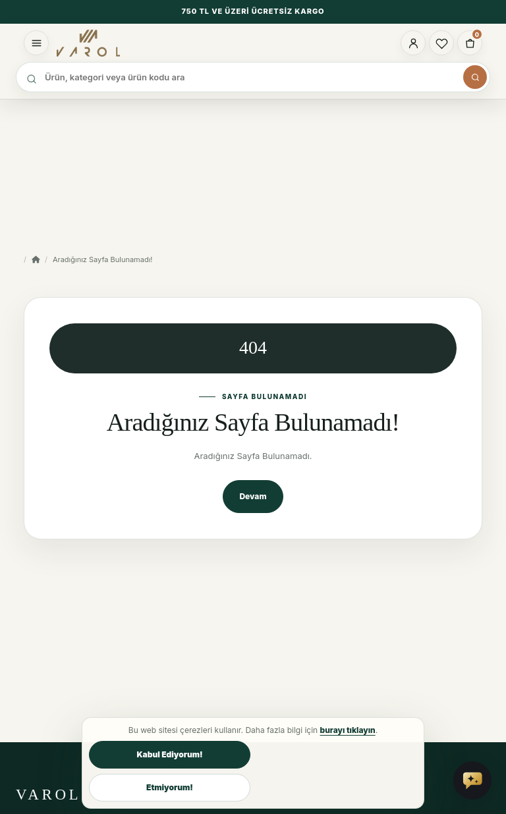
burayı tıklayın (348, 730)
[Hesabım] (413, 42)
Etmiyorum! (169, 787)
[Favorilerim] (441, 42)
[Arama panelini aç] (475, 77)
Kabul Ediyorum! (169, 754)
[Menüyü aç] (36, 42)
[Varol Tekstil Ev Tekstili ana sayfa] (106, 43)
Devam (252, 496)
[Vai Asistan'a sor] (472, 780)
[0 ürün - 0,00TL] (469, 42)
